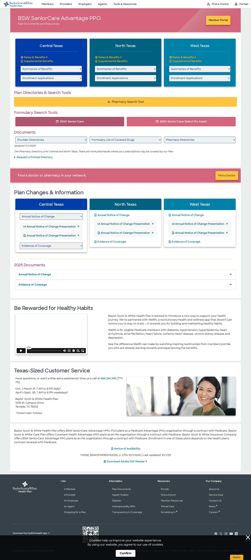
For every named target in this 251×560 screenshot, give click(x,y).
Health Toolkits (120, 494)
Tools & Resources (125, 4)
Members (47, 4)
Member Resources (172, 500)
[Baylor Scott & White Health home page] (18, 4)
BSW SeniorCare (70, 121)
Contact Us (215, 500)
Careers (213, 512)
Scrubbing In (168, 512)
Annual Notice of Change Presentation (51, 226)
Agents (102, 4)
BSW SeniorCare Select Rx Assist (181, 121)
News (212, 506)
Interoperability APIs (123, 506)
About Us (214, 489)
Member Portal (218, 20)
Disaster (116, 500)
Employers (85, 4)
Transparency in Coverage (127, 512)
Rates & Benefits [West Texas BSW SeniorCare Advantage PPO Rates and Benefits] (183, 57)
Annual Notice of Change (113, 215)
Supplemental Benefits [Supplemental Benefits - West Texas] (187, 61)
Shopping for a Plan (75, 512)
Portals (165, 489)
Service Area (216, 494)
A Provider (70, 494)
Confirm (125, 553)
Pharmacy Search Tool (125, 102)
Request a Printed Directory (35, 157)
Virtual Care (167, 506)
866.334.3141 (108, 378)
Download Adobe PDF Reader (126, 461)
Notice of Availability (127, 448)
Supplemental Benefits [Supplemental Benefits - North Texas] (112, 61)
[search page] (218, 4)
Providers (66, 4)
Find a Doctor (226, 175)
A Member (70, 489)
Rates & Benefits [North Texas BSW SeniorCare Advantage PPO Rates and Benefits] (109, 57)
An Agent (69, 506)
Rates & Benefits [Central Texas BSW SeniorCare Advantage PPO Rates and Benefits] (34, 57)
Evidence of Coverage (111, 241)
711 (17, 382)
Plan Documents (121, 489)
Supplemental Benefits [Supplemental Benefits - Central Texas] (38, 61)
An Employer (71, 500)
